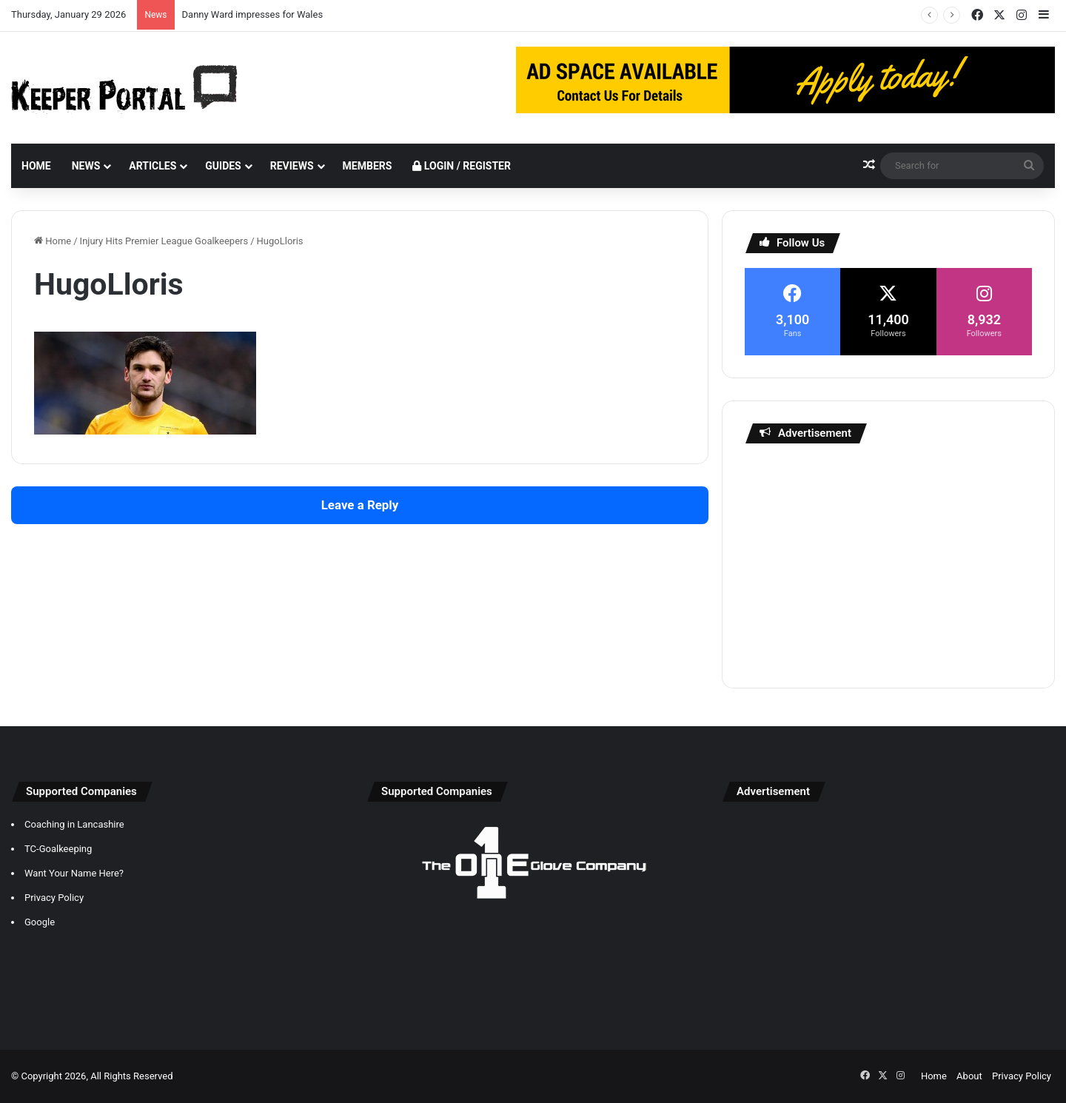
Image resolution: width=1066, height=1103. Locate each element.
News (86, 166)
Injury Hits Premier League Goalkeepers (164, 241)
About (969, 1076)
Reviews (292, 166)
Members (367, 166)
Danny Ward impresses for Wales (253, 14)
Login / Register (461, 166)
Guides (223, 166)
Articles (152, 166)
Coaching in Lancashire (74, 824)
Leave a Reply (360, 504)
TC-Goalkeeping (58, 848)
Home (36, 166)
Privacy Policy (54, 897)
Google (39, 922)
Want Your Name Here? (74, 873)
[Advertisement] (888, 562)
